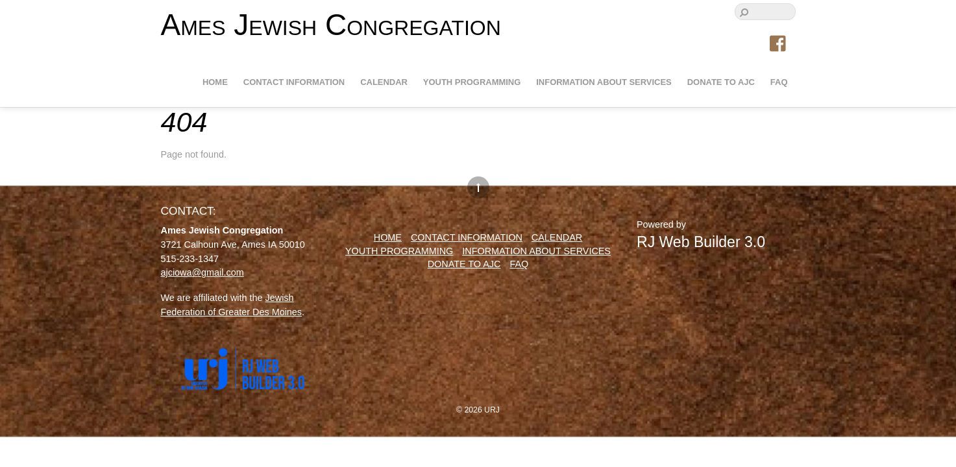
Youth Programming (472, 82)
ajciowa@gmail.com (202, 272)
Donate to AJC (721, 82)
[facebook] (778, 44)
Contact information (294, 82)
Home (215, 82)
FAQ (779, 82)
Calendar (384, 82)
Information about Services (603, 82)
